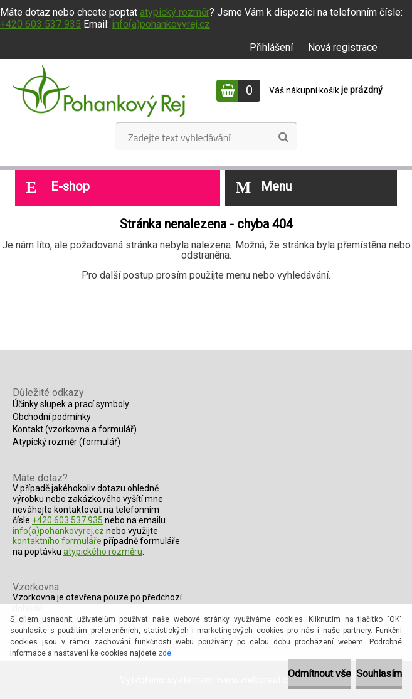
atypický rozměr (174, 12)
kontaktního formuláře (57, 541)
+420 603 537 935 (40, 24)
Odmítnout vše (319, 674)
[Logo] (99, 90)
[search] (283, 137)
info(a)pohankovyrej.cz (161, 24)
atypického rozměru (102, 552)
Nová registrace (343, 47)
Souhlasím (379, 674)
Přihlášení (271, 47)
